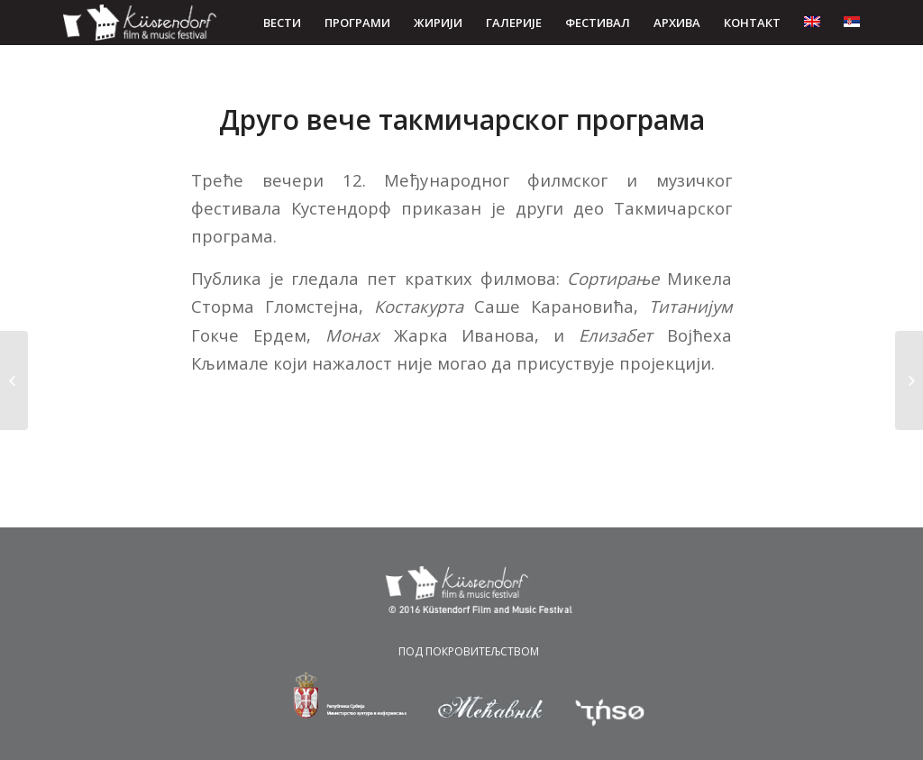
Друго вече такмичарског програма (462, 119)
